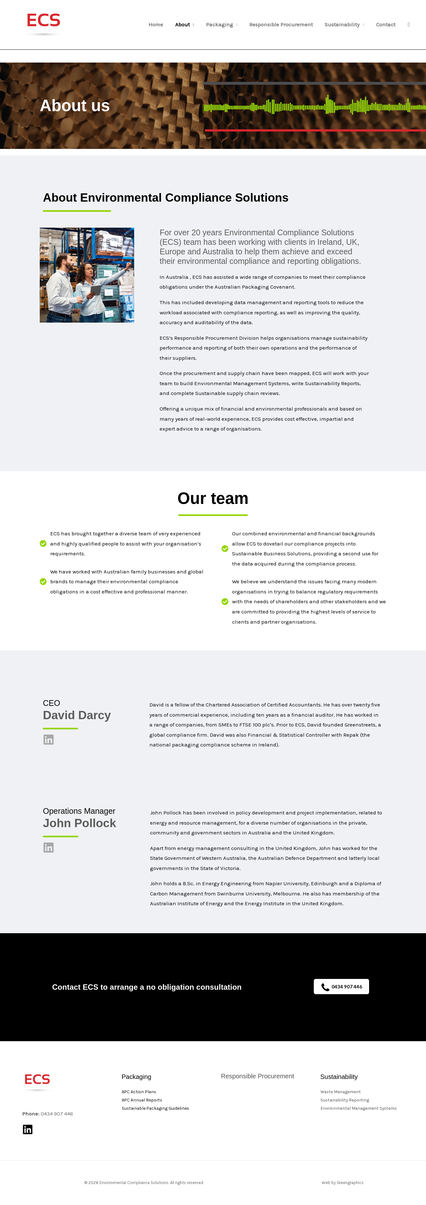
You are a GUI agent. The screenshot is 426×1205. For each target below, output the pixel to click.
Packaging (223, 24)
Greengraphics (350, 1182)
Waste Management (341, 1092)
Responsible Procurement (284, 24)
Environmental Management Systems (359, 1108)
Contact (386, 24)
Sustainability (343, 24)
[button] (409, 24)
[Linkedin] (27, 1129)
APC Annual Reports (142, 1100)
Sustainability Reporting (345, 1100)
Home (162, 24)
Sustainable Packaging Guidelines (156, 1108)
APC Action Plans (139, 1092)
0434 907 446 (341, 987)
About (187, 24)
